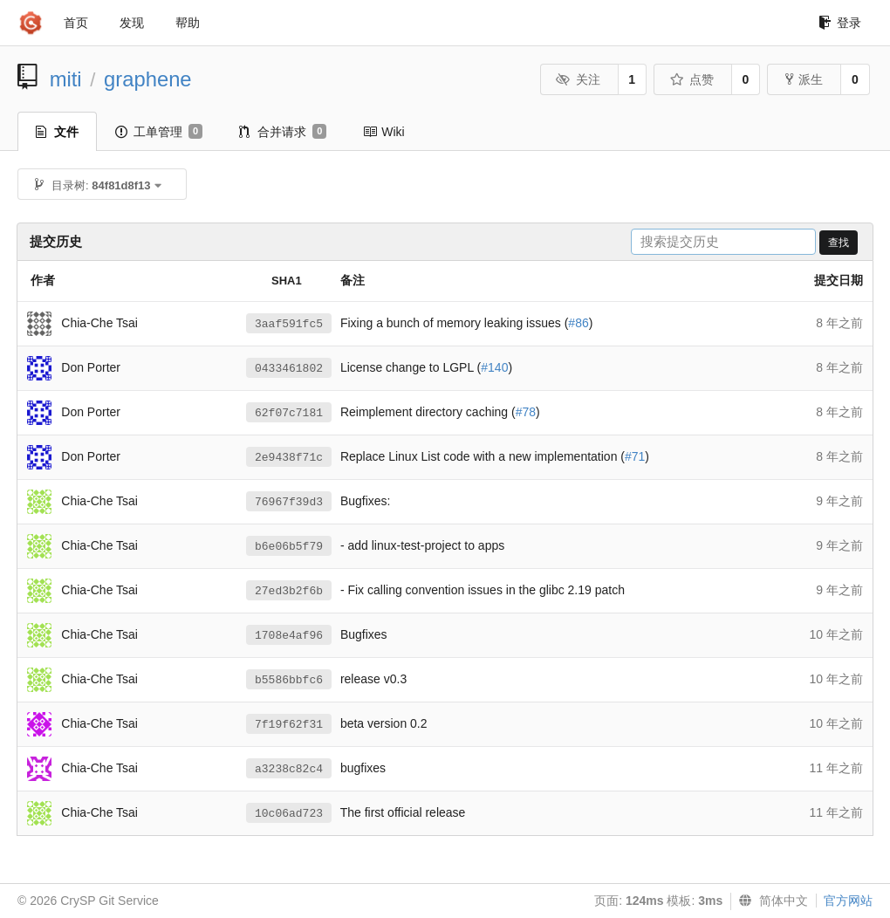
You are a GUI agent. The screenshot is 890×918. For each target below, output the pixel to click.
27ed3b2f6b (289, 591)
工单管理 (158, 132)
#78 (526, 412)
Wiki (383, 132)
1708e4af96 (289, 635)
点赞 (691, 79)
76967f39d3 (289, 502)
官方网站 (848, 901)
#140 (494, 367)
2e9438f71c (289, 457)
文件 (57, 132)
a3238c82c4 (289, 769)
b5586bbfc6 (289, 680)
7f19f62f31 (289, 724)
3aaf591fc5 (289, 324)
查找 (838, 242)
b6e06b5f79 (289, 546)
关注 (578, 79)
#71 (635, 456)
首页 (76, 23)
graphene (148, 79)
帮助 (187, 23)
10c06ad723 (289, 813)
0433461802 (289, 368)
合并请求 (282, 132)
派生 (804, 79)
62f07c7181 (289, 413)
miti (66, 79)
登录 (839, 23)
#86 (578, 323)
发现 (132, 23)
